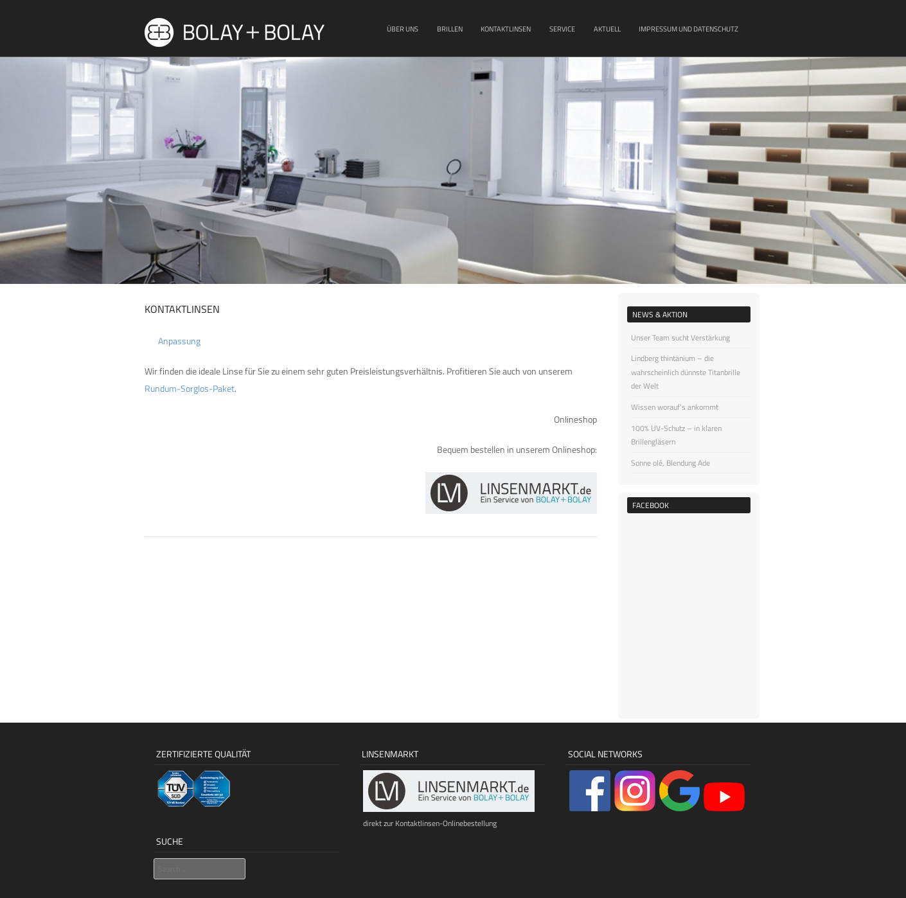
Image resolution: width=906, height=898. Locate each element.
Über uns (402, 29)
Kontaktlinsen (506, 29)
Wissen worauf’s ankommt (674, 407)
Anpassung (179, 341)
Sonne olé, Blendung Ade (670, 463)
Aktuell (607, 29)
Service (562, 29)
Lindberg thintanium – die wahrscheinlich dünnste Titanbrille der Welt (685, 372)
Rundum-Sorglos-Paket (190, 388)
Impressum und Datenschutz (688, 29)
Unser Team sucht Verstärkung (680, 337)
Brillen (450, 29)
